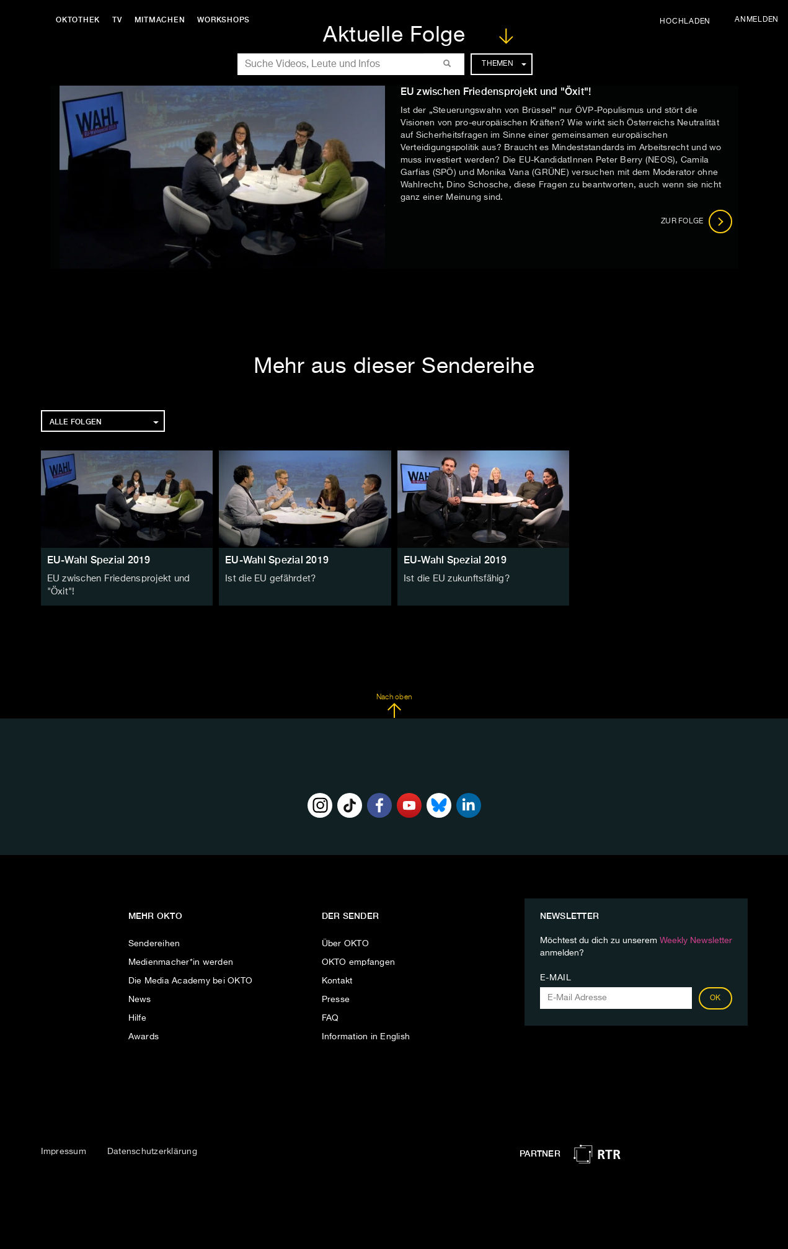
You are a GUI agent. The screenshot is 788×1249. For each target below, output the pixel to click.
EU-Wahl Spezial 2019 (99, 560)
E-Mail (556, 976)
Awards (143, 1035)
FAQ (330, 1016)
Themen (504, 64)
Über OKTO (345, 942)
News (139, 997)
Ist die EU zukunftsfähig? (454, 579)
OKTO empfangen (359, 960)
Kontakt (337, 979)
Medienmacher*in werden (181, 960)
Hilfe (137, 1016)
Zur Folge (696, 221)
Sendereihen (154, 942)
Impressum (63, 1150)
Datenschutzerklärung (152, 1150)
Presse (336, 997)
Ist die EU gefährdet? (268, 579)
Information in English (366, 1035)
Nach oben (394, 704)
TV (120, 20)
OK (715, 996)
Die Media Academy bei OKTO (190, 979)
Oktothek (81, 20)
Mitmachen (163, 20)
